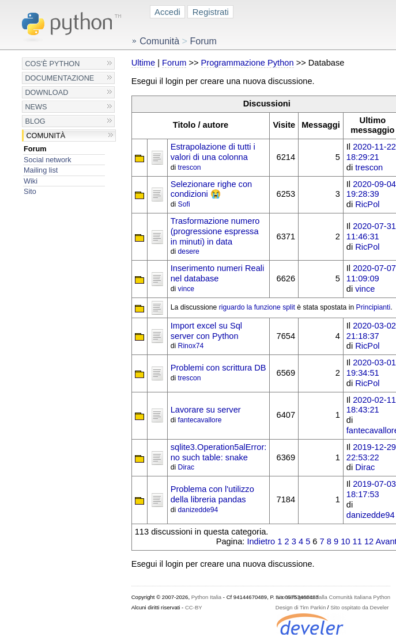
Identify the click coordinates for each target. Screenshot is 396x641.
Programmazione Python (247, 62)
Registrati (211, 12)
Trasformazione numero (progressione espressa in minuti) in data (215, 231)
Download (46, 92)
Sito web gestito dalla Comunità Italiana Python (333, 597)
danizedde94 (198, 510)
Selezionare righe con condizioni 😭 (211, 189)
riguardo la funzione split (257, 307)
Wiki (30, 181)
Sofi (184, 204)
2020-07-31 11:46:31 (371, 231)
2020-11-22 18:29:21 (371, 152)
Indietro (261, 541)
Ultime (143, 62)
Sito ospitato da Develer (359, 607)
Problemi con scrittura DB (218, 367)
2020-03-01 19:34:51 (371, 367)
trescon (189, 167)
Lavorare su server (206, 409)
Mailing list (41, 170)
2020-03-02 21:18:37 (371, 331)
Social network (47, 159)
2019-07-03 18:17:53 (371, 489)
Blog (35, 121)
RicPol (367, 204)
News (36, 106)
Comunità (45, 135)
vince (186, 289)
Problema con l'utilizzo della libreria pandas (212, 494)
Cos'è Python (52, 63)
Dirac (186, 467)
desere (188, 251)
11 (357, 541)
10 (345, 541)
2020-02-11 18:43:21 (371, 405)
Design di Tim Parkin (301, 607)
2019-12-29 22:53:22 (371, 452)
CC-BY (193, 607)
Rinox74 (191, 346)
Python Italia (206, 597)
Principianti (373, 307)
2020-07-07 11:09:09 (371, 273)
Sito (30, 191)
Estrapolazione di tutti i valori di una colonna (213, 152)
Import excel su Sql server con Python (206, 331)
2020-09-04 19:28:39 (371, 189)
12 (369, 541)
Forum (35, 148)
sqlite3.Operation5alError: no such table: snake (219, 452)
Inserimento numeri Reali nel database (218, 273)
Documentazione (59, 78)
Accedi (167, 12)
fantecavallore (200, 420)
